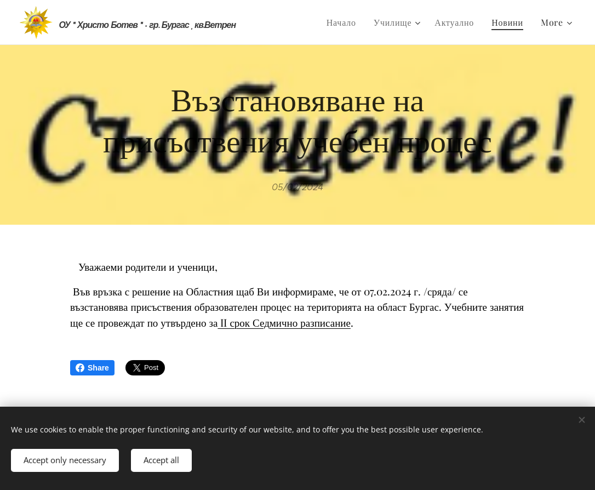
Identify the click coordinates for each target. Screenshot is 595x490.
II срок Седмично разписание (284, 322)
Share (92, 367)
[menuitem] (344, 22)
